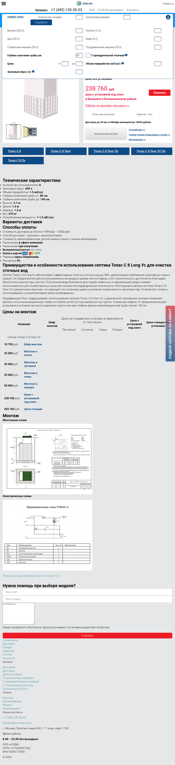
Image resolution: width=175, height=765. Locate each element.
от (59, 63)
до (73, 63)
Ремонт (7, 709)
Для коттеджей (12, 678)
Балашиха (41, 10)
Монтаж (8, 702)
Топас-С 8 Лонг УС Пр (150, 151)
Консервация (11, 712)
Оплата (7, 658)
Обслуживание (12, 705)
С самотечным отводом (18, 682)
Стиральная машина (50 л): (23, 47)
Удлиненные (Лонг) (15, 693)
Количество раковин (98, 17)
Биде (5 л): (92, 38)
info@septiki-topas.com (17, 727)
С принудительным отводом (21, 685)
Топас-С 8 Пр (16, 160)
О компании (10, 644)
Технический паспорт (106, 133)
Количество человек (50, 17)
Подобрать (41, 22)
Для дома (9, 671)
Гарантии (9, 655)
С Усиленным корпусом (18, 689)
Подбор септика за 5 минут (170, 334)
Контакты (133, 10)
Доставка (9, 648)
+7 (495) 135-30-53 (66, 10)
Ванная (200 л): (16, 30)
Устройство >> (137, 129)
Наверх (167, 3)
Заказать (159, 92)
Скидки (7, 651)
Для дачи (9, 675)
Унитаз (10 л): (93, 30)
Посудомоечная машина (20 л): (104, 47)
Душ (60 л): (13, 38)
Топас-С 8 (14, 151)
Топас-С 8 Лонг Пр (106, 151)
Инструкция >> (137, 139)
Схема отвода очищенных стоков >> (149, 134)
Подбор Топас (15, 17)
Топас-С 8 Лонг (61, 151)
